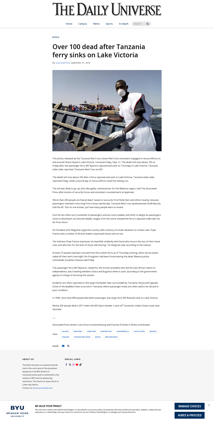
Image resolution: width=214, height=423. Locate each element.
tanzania (65, 337)
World (55, 37)
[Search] (141, 23)
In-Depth (123, 23)
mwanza (153, 331)
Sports (109, 23)
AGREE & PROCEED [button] (189, 415)
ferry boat (77, 331)
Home (69, 23)
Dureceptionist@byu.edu (44, 388)
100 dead (65, 331)
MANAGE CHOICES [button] (189, 406)
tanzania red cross (82, 337)
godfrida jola (106, 331)
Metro (96, 23)
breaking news (111, 337)
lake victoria (139, 331)
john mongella (123, 331)
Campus (82, 23)
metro (97, 337)
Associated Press (64, 63)
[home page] (107, 12)
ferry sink (91, 331)
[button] (209, 405)
